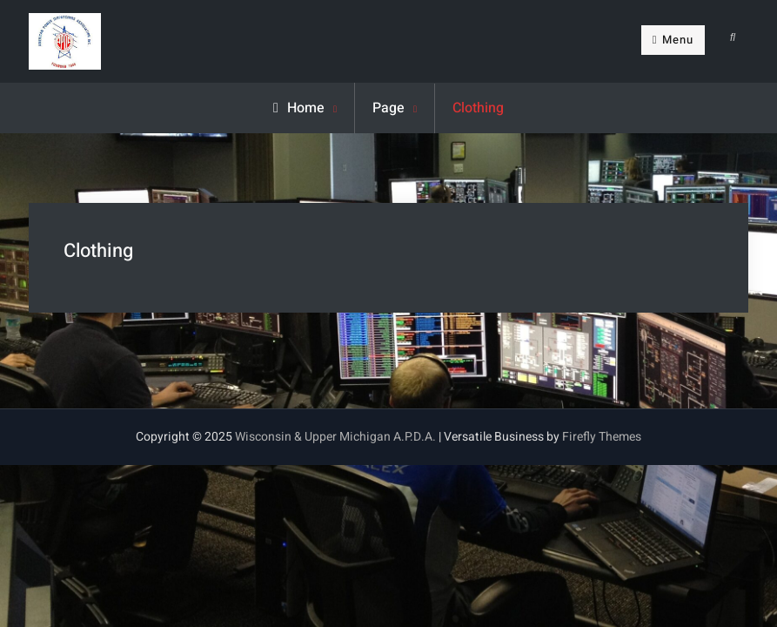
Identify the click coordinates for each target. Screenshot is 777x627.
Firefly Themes (601, 437)
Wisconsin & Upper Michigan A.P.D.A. (335, 437)
